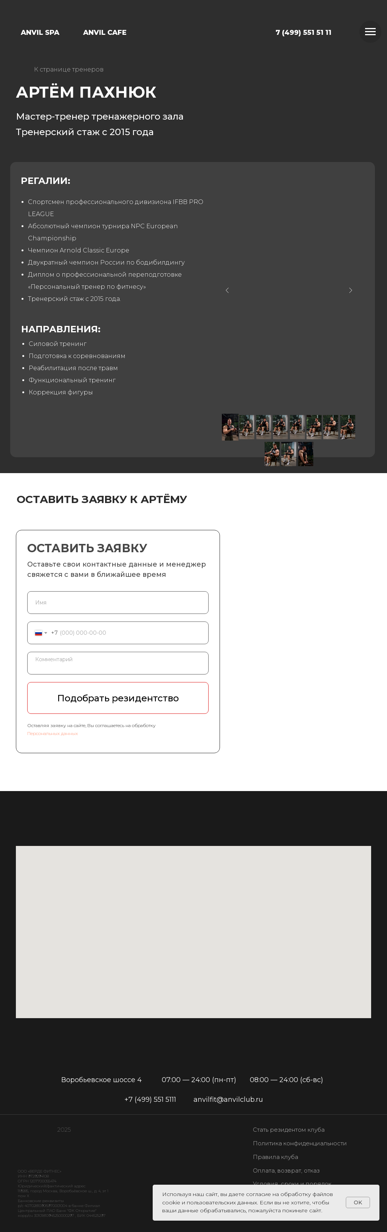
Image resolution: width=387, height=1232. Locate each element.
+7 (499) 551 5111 (150, 1099)
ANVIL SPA (40, 32)
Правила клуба (275, 1156)
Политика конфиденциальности (300, 1143)
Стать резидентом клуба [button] (289, 1129)
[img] (200, 27)
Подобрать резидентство (118, 698)
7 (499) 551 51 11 (303, 32)
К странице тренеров (69, 69)
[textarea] (118, 663)
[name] (118, 602)
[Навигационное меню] (370, 32)
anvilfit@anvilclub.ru (228, 1099)
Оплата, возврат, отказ (286, 1170)
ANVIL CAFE (105, 32)
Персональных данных (52, 733)
